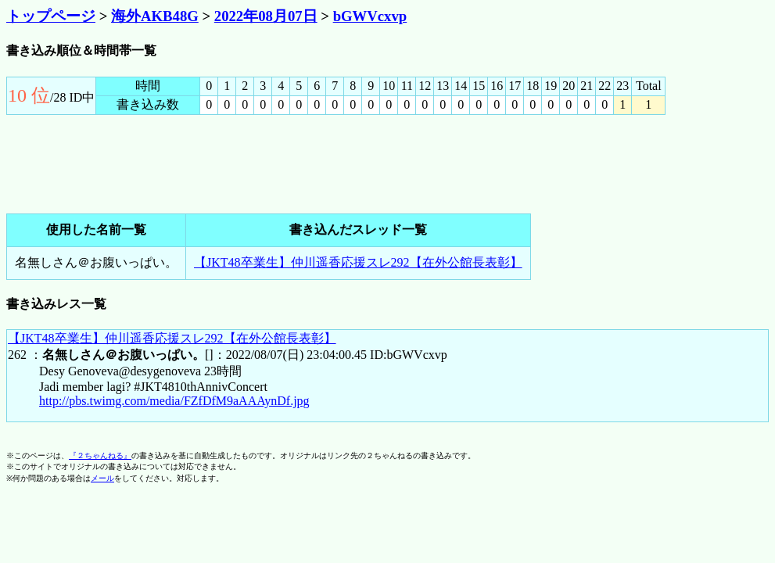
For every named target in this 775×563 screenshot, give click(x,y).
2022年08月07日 (266, 16)
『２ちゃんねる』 (100, 455)
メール (102, 478)
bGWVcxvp (370, 16)
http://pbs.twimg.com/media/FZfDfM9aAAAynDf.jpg (174, 400)
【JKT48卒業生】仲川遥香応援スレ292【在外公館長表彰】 (358, 262)
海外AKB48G (155, 16)
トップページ (50, 16)
